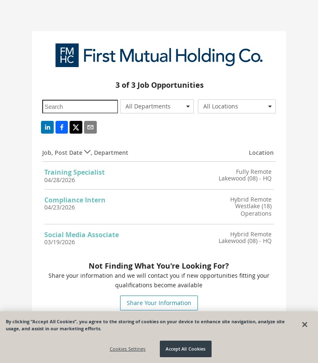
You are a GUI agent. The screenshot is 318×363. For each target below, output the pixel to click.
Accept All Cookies (185, 349)
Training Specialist (74, 172)
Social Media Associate (81, 234)
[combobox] (157, 106)
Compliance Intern (75, 199)
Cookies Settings (128, 349)
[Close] (305, 324)
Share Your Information (159, 303)
